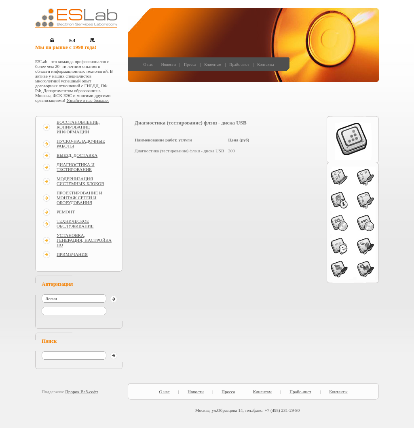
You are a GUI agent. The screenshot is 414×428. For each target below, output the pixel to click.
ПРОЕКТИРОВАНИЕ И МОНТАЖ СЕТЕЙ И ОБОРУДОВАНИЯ (79, 197)
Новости (168, 64)
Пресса (190, 64)
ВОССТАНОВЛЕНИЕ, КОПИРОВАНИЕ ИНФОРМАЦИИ (78, 127)
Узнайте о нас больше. (88, 100)
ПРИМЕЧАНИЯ (72, 254)
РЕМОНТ (66, 211)
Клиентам (212, 64)
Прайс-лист (239, 64)
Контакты (265, 64)
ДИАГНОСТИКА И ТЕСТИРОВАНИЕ (76, 167)
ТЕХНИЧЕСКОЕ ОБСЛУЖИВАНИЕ (75, 223)
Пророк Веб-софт (81, 391)
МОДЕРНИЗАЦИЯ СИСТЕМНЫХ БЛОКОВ (80, 181)
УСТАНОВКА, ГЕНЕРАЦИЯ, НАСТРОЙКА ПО (84, 240)
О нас (148, 64)
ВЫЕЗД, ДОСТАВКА (77, 155)
